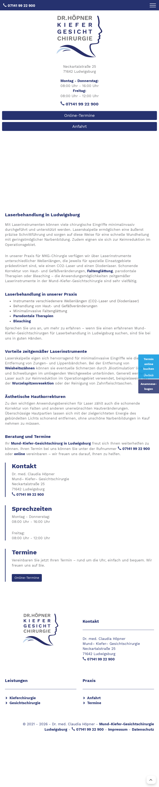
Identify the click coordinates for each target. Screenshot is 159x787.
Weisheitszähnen (20, 368)
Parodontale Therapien (33, 316)
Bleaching (22, 321)
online (19, 454)
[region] (79, 164)
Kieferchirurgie (23, 698)
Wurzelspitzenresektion (33, 383)
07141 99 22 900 (21, 6)
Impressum (118, 729)
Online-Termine (79, 115)
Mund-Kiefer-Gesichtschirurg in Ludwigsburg (51, 443)
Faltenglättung (100, 271)
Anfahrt (79, 126)
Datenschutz (143, 729)
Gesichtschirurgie (25, 703)
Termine (94, 703)
